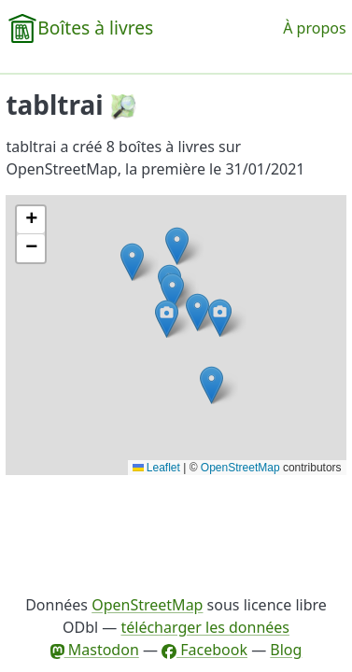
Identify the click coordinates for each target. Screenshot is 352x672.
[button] (197, 312)
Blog (286, 649)
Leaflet (156, 467)
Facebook (204, 649)
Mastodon (94, 649)
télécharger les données (204, 627)
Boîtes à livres (95, 27)
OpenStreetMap (240, 467)
